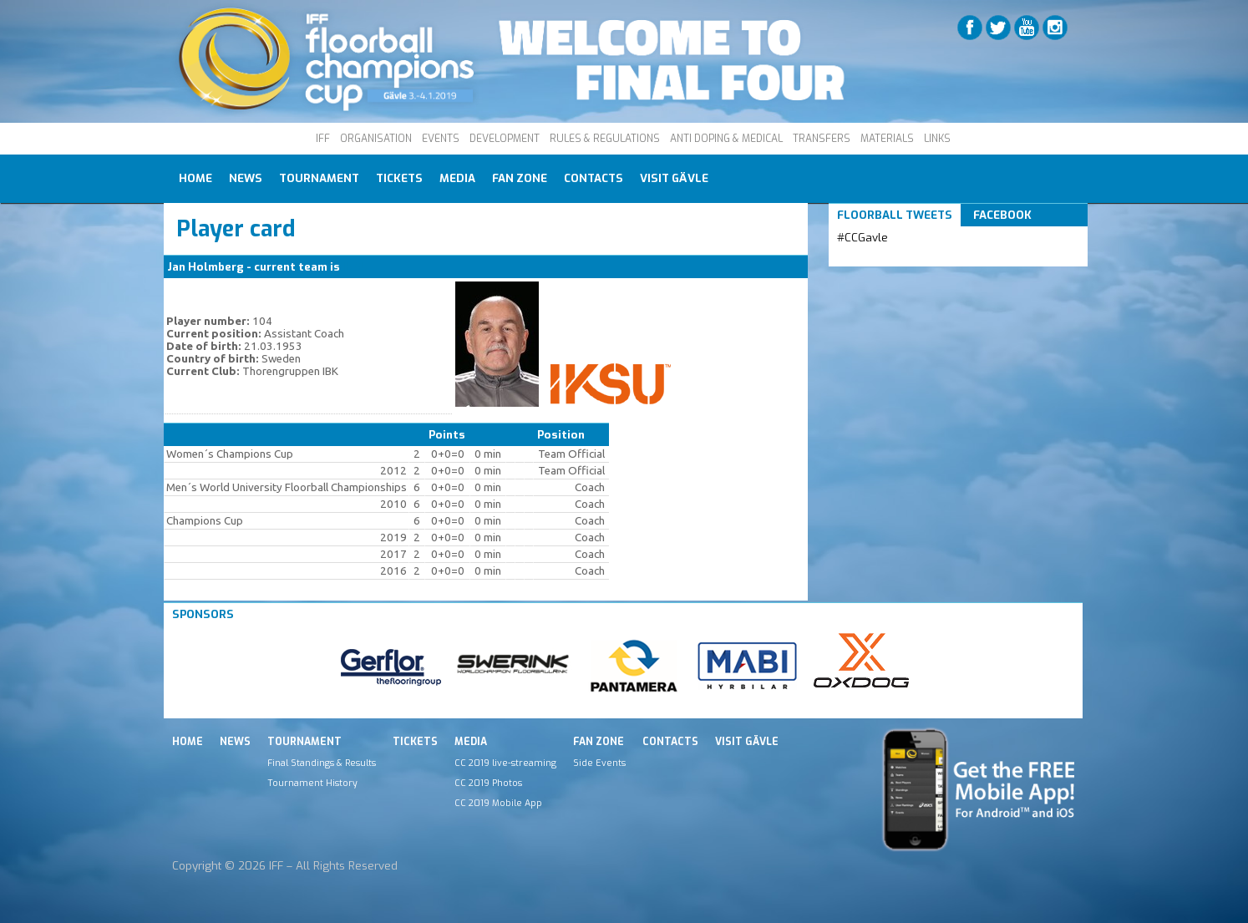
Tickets (399, 178)
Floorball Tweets (894, 215)
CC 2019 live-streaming (505, 762)
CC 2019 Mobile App (498, 803)
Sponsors (203, 614)
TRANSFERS (821, 138)
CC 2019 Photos (488, 783)
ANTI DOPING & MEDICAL (726, 138)
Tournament (319, 178)
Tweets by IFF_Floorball (903, 257)
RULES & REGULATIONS (605, 138)
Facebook (1002, 215)
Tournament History (312, 783)
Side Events (599, 762)
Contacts (593, 178)
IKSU (355, 267)
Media (457, 178)
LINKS (937, 138)
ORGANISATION (376, 138)
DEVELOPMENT (504, 138)
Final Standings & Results (321, 762)
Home (195, 178)
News (245, 178)
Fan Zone (519, 178)
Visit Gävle (674, 178)
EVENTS (440, 138)
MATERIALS (887, 138)
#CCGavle (862, 238)
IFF (323, 138)
